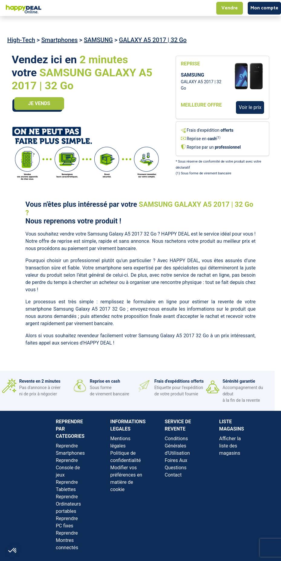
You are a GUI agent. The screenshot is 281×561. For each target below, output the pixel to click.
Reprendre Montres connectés (67, 540)
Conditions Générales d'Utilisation (177, 446)
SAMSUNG (98, 40)
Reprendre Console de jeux (68, 467)
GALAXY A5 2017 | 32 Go (153, 40)
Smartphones (59, 40)
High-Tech (21, 40)
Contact (173, 475)
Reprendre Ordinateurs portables (68, 504)
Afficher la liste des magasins (230, 446)
